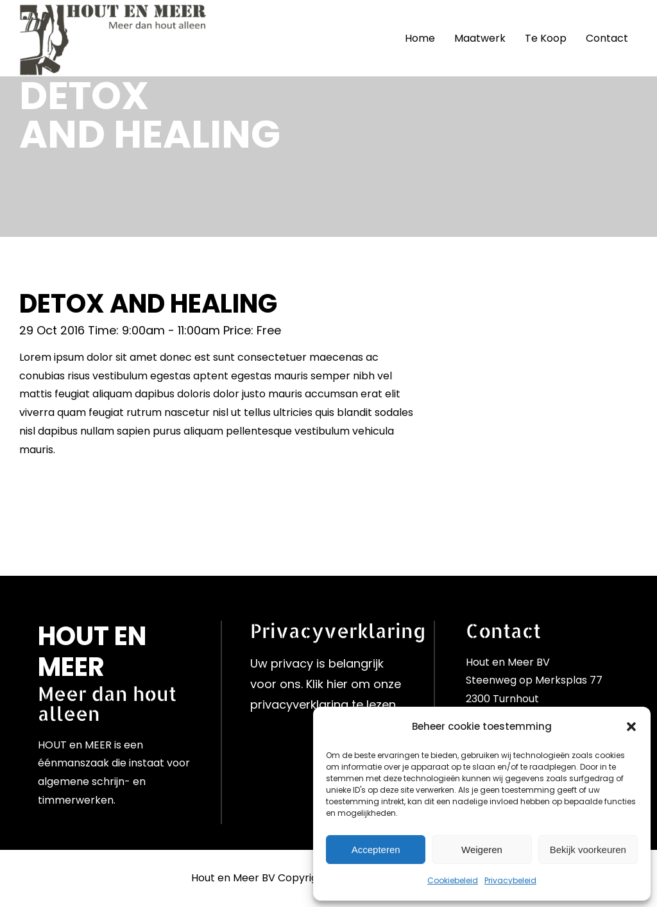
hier (337, 684)
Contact (607, 38)
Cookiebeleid (452, 880)
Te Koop (546, 38)
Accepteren (376, 849)
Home (420, 38)
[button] (631, 726)
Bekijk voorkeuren (588, 849)
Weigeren (481, 849)
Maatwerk (480, 38)
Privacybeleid (510, 880)
